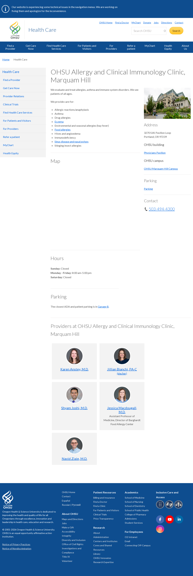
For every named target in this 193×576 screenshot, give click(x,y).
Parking (148, 188)
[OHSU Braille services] (160, 508)
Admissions (131, 518)
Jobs (156, 22)
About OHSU (70, 513)
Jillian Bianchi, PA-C (122, 371)
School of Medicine (134, 497)
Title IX (66, 556)
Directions (166, 22)
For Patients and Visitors (87, 47)
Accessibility (68, 531)
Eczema (59, 121)
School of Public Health (137, 510)
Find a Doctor (122, 22)
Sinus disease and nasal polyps (72, 141)
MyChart (136, 22)
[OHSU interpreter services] (179, 508)
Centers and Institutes (105, 541)
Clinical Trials (100, 514)
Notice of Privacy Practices (16, 544)
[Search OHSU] (148, 31)
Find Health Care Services (56, 47)
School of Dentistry (135, 506)
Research (99, 527)
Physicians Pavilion (155, 152)
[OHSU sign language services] (169, 508)
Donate (147, 22)
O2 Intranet (131, 537)
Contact (179, 22)
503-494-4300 (162, 208)
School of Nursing (134, 501)
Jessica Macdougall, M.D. (122, 410)
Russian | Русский (71, 504)
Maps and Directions (72, 519)
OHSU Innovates (102, 558)
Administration (101, 537)
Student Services (134, 522)
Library (96, 553)
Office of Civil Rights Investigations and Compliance (72, 548)
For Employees (134, 531)
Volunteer (67, 561)
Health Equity (168, 47)
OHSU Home (105, 22)
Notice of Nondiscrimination (16, 548)
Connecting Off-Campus (138, 545)
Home (5, 59)
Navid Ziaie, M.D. (74, 459)
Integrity (66, 535)
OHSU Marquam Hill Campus (161, 168)
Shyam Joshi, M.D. (74, 408)
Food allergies (63, 129)
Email (127, 541)
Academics (131, 492)
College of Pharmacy (135, 514)
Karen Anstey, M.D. (74, 369)
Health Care (42, 29)
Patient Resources (104, 492)
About (96, 532)
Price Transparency (103, 518)
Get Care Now (31, 47)
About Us (185, 47)
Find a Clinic (99, 506)
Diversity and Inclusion (74, 540)
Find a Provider (10, 47)
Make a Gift (68, 527)
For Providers (111, 47)
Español (66, 500)
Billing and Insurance (104, 497)
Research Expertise (103, 562)
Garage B (103, 306)
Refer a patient (131, 47)
